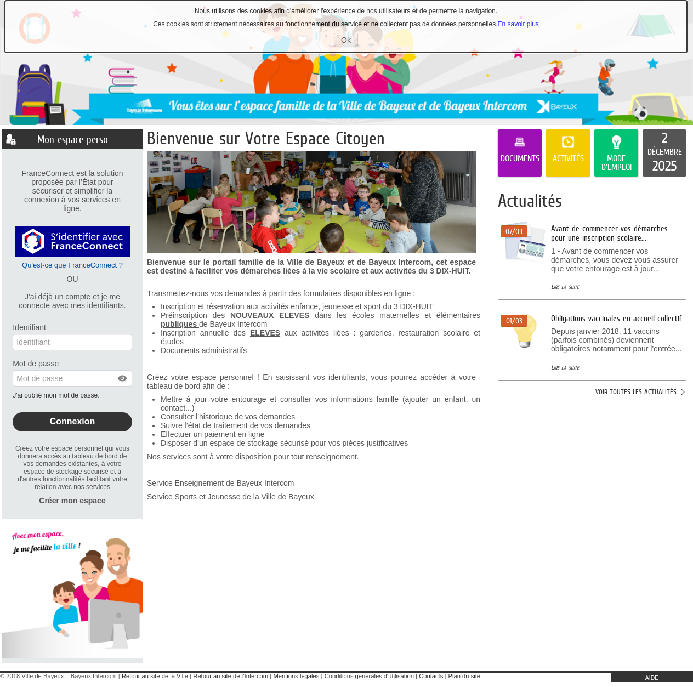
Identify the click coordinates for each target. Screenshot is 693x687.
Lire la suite (565, 286)
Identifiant (29, 327)
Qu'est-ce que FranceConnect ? (72, 265)
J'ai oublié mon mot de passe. (57, 395)
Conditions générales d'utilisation (369, 676)
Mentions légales (296, 676)
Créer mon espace (72, 500)
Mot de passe (36, 363)
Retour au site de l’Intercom (230, 676)
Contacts (431, 676)
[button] (122, 378)
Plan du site (464, 676)
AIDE (652, 677)
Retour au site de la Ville (155, 676)
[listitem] (664, 153)
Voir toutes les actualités (636, 392)
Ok (349, 41)
